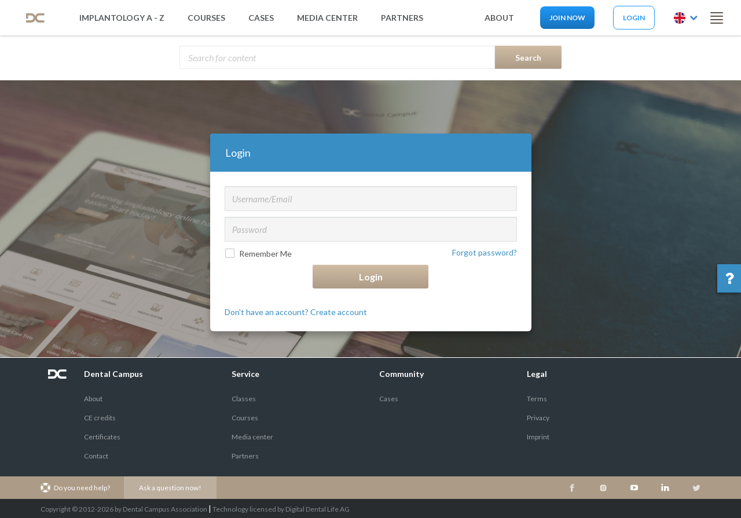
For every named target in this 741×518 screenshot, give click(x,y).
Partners (245, 456)
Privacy (538, 417)
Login (634, 17)
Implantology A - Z (121, 18)
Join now (567, 17)
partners (402, 18)
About (93, 398)
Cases (261, 18)
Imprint (538, 436)
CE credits (100, 417)
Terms (537, 398)
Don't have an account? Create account (296, 312)
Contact (96, 456)
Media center (252, 436)
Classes (244, 398)
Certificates (102, 436)
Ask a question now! (170, 487)
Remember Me (260, 253)
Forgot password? (484, 252)
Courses (206, 18)
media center (327, 18)
